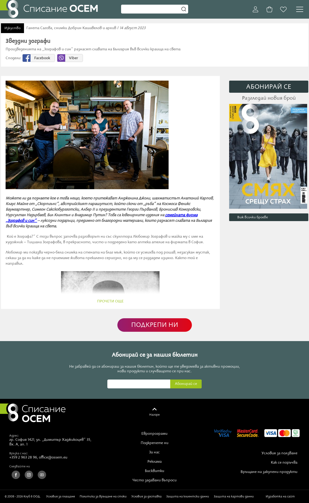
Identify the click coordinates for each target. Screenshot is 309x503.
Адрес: (14, 436)
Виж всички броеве (252, 217)
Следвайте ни (19, 466)
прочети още (110, 301)
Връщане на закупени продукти (269, 472)
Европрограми (154, 433)
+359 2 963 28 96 (23, 457)
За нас (154, 452)
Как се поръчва (284, 462)
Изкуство (12, 28)
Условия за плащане (60, 496)
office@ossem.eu (53, 457)
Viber (73, 58)
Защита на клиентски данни (187, 496)
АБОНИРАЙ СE (268, 87)
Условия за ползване (279, 453)
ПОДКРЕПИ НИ (154, 325)
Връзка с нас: (18, 453)
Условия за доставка (146, 496)
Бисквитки (154, 471)
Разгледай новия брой (269, 98)
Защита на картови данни (234, 496)
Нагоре (154, 415)
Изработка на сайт (285, 496)
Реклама (154, 461)
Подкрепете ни (154, 443)
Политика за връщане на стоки (103, 496)
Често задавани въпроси (154, 480)
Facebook (42, 58)
